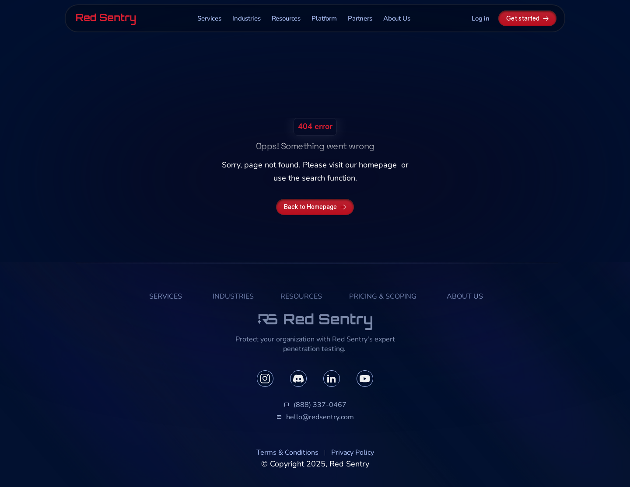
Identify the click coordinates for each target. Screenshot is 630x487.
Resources (286, 18)
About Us (396, 18)
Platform (324, 18)
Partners (360, 18)
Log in (481, 18)
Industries (246, 18)
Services (209, 18)
